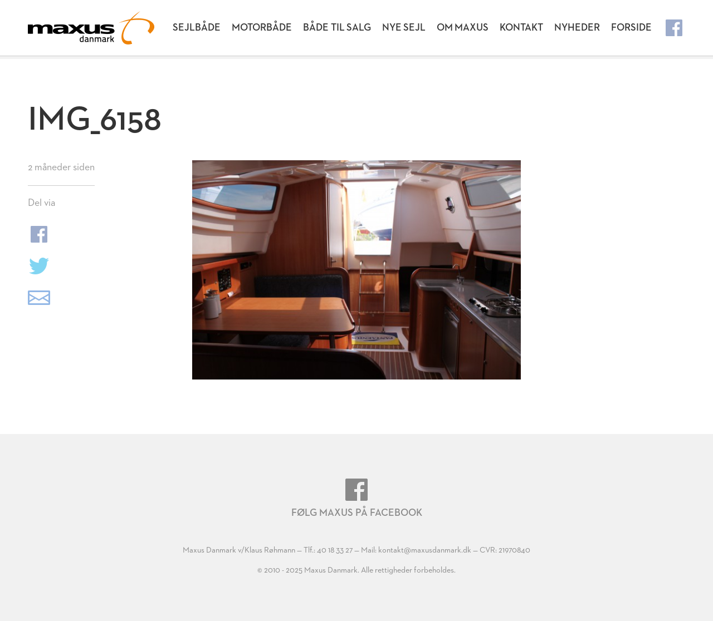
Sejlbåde (197, 28)
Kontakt (521, 28)
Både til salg (337, 28)
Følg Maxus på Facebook (356, 498)
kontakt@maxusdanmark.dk (424, 550)
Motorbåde (262, 28)
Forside (631, 28)
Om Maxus (463, 28)
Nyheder (577, 28)
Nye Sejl (404, 28)
